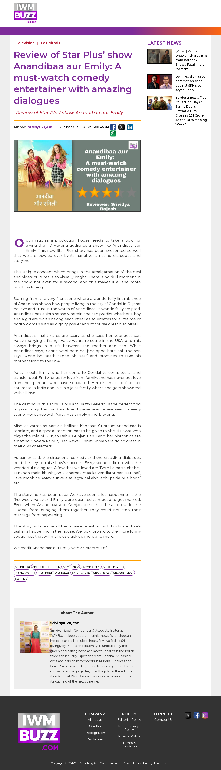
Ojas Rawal (61, 572)
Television (25, 43)
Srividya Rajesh (40, 127)
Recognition (95, 733)
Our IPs (95, 726)
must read (45, 572)
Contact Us (163, 720)
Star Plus (21, 578)
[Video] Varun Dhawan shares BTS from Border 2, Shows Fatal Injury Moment (191, 60)
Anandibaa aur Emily (46, 566)
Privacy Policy (129, 736)
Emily (75, 566)
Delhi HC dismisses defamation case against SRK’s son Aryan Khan (190, 83)
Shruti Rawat (102, 572)
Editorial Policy (129, 720)
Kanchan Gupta (113, 566)
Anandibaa (22, 566)
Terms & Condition (129, 744)
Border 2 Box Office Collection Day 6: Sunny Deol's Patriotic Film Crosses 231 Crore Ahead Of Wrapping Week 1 (191, 111)
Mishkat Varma (25, 572)
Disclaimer (94, 739)
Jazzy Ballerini (90, 566)
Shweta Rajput (123, 572)
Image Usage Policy (129, 728)
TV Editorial (51, 43)
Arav (66, 566)
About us (95, 720)
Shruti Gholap (81, 572)
